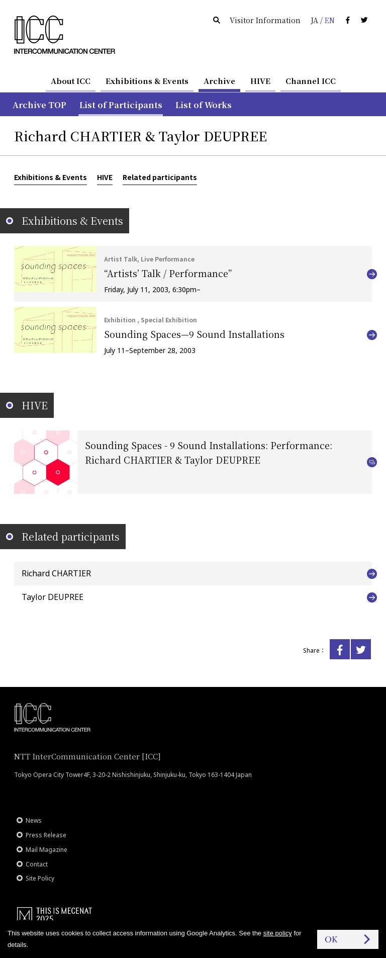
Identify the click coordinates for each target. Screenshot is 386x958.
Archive (219, 80)
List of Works (203, 105)
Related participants (160, 177)
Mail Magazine (46, 849)
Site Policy (40, 878)
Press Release (46, 835)
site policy (277, 933)
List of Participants (120, 105)
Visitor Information (265, 20)
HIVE (260, 80)
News (34, 820)
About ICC (70, 80)
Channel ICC (310, 80)
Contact (37, 864)
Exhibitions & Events (147, 80)
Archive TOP (39, 105)
